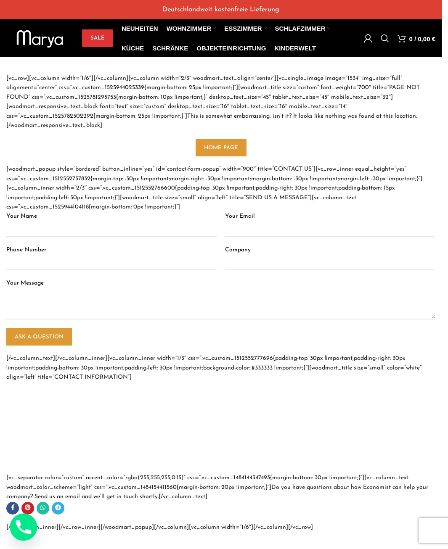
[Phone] (23, 527)
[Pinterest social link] (27, 508)
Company (238, 250)
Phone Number (26, 250)
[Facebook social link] (12, 508)
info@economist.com (42, 451)
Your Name (21, 216)
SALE (97, 38)
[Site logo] (40, 38)
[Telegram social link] (58, 508)
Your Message (25, 283)
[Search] (384, 38)
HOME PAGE (221, 147)
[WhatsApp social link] (43, 508)
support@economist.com (47, 460)
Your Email (240, 216)
